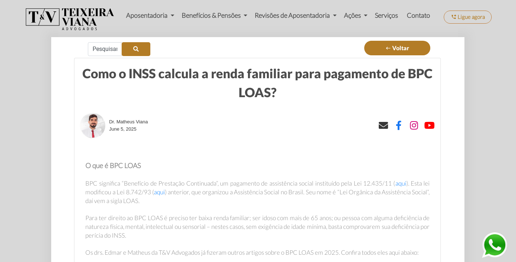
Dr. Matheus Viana (128, 121)
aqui (400, 183)
